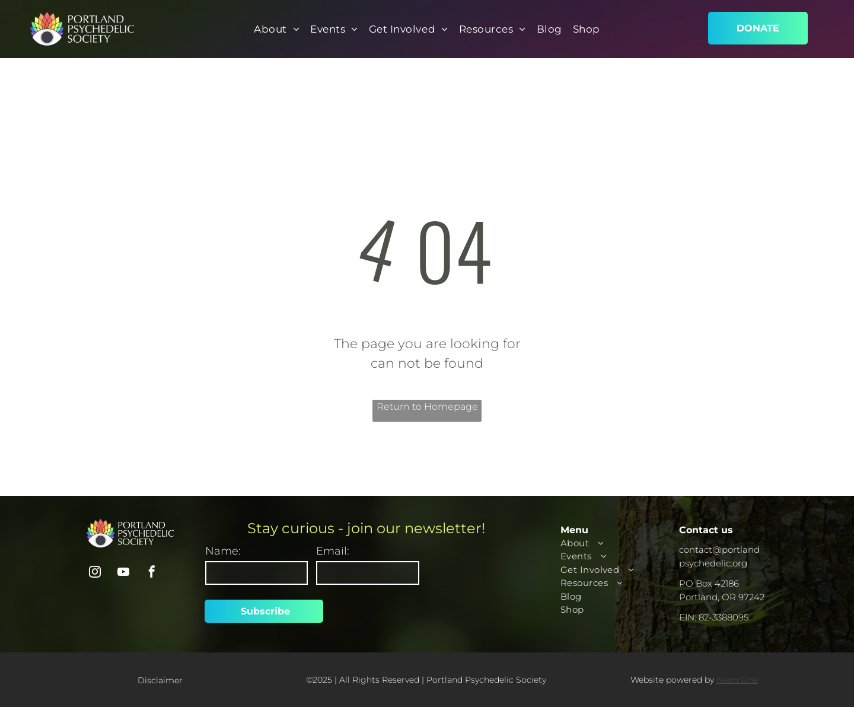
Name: (223, 551)
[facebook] (152, 573)
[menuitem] (276, 29)
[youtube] (123, 573)
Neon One (737, 679)
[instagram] (95, 573)
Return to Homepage (427, 406)
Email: (332, 551)
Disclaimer (160, 680)
